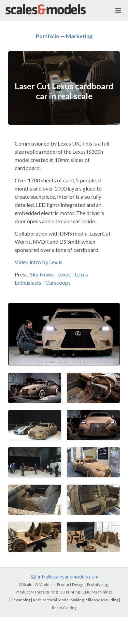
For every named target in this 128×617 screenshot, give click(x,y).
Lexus (64, 274)
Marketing (79, 36)
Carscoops (58, 282)
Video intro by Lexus (38, 262)
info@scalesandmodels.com (64, 577)
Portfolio (47, 36)
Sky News (41, 274)
